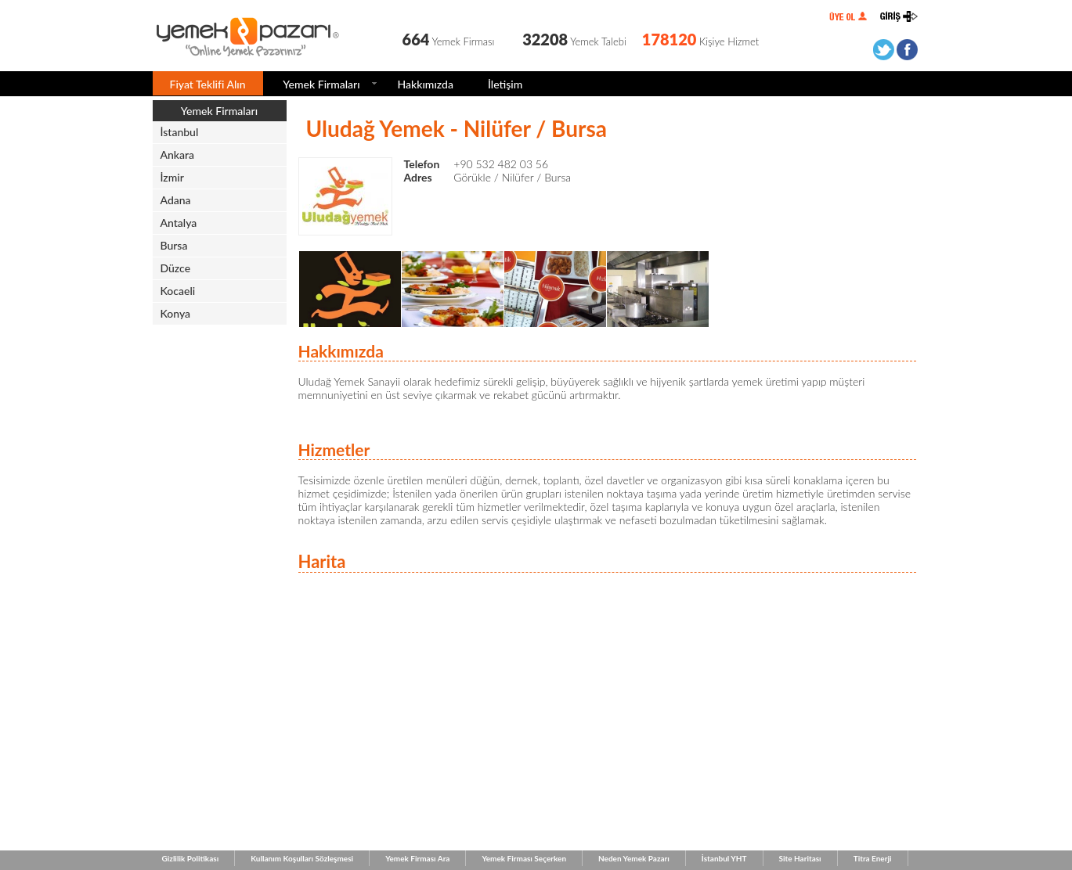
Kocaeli (178, 290)
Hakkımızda (425, 84)
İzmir (172, 177)
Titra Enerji (873, 858)
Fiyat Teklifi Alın (208, 84)
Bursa (174, 245)
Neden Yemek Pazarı (634, 858)
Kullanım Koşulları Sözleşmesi (302, 858)
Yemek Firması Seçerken (524, 858)
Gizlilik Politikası (190, 858)
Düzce (176, 268)
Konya (176, 313)
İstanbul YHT (724, 858)
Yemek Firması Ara (417, 858)
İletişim (505, 84)
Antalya (179, 222)
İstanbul (180, 131)
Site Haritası (800, 858)
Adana (176, 200)
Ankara (178, 154)
